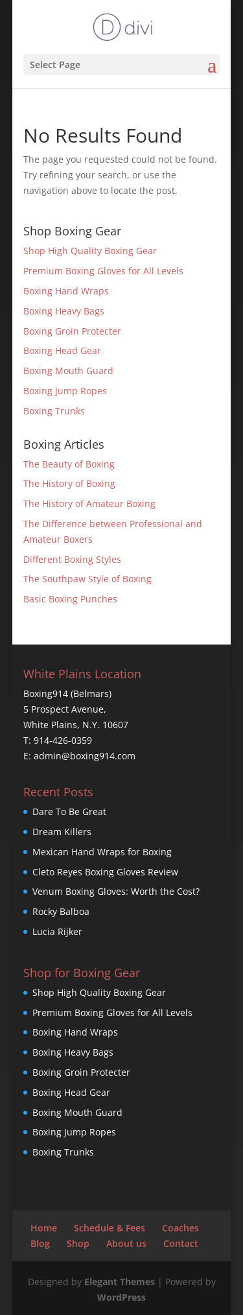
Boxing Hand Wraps (66, 291)
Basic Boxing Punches (70, 599)
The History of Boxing (69, 483)
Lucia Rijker (57, 931)
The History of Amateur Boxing (89, 503)
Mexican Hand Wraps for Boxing (102, 852)
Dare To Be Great (69, 811)
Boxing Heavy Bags (63, 311)
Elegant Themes (119, 1281)
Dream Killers (61, 831)
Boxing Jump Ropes (65, 391)
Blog (40, 1243)
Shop (78, 1243)
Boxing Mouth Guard (68, 370)
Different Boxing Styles (72, 559)
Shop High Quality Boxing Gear (90, 250)
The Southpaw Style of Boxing (87, 579)
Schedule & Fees (109, 1228)
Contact (180, 1243)
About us (126, 1243)
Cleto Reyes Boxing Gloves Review (105, 872)
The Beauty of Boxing (69, 464)
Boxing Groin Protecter (72, 331)
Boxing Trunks (54, 411)
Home (43, 1228)
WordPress (121, 1297)
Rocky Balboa (60, 911)
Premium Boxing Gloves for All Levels (103, 271)
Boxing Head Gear (62, 350)
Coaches (180, 1228)
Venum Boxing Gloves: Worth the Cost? (116, 891)
